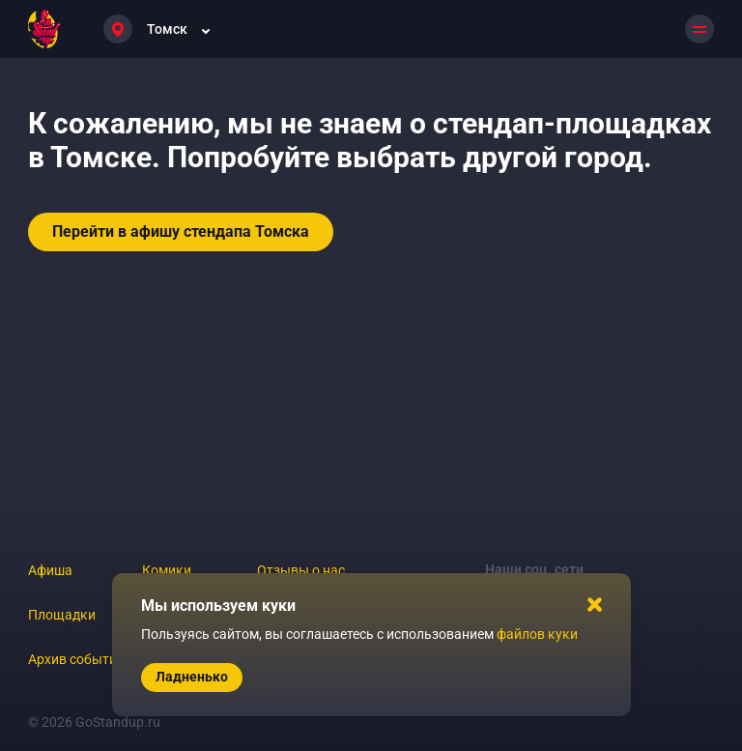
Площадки (62, 614)
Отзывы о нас (301, 570)
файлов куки (537, 634)
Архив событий (76, 659)
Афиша (50, 570)
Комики (166, 570)
